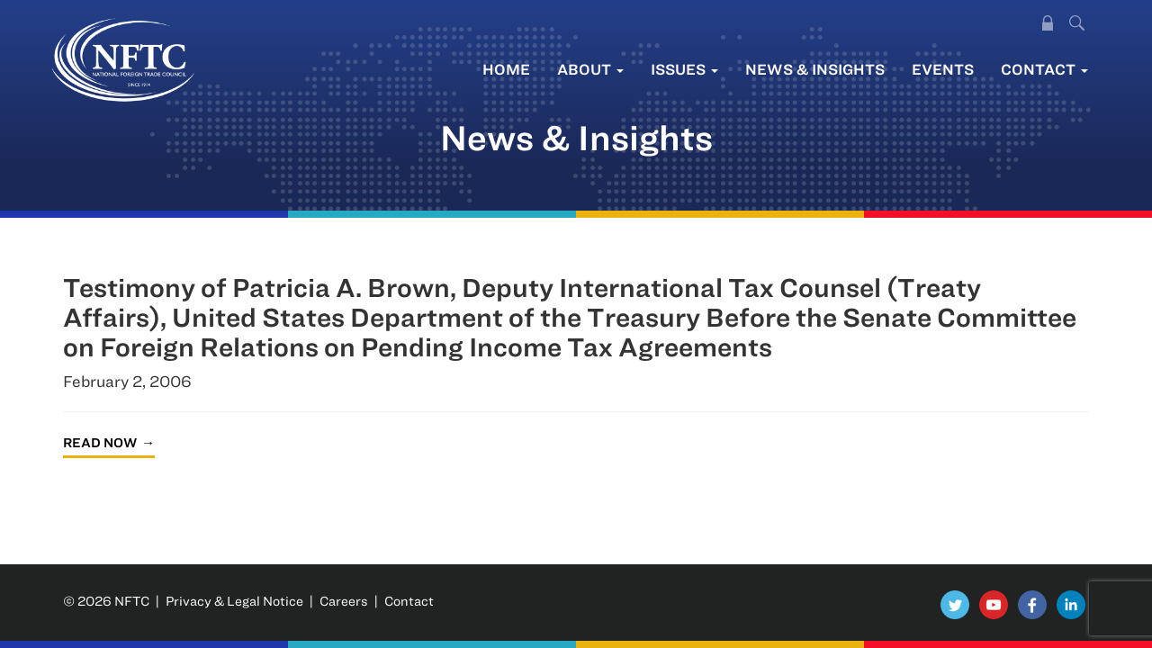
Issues (684, 68)
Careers (344, 600)
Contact (1044, 68)
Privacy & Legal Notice (234, 600)
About (590, 68)
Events (943, 68)
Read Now (100, 442)
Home (506, 68)
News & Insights (815, 68)
